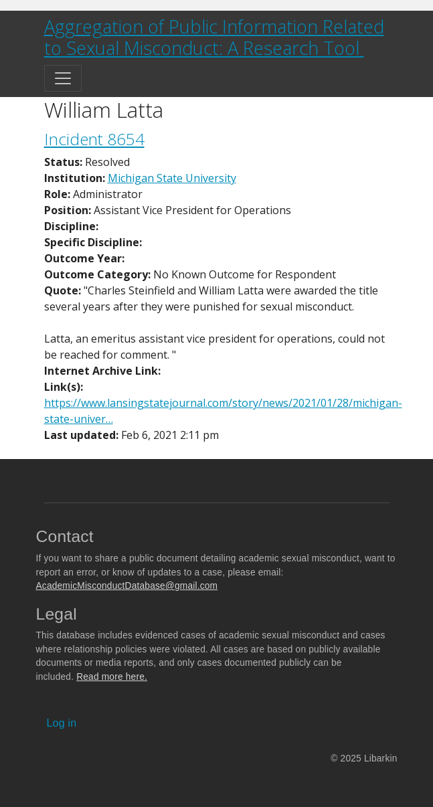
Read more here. (111, 677)
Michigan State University (172, 178)
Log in (62, 723)
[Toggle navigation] (63, 78)
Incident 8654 (94, 139)
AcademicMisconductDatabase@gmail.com (127, 586)
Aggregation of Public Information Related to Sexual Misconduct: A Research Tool (214, 37)
